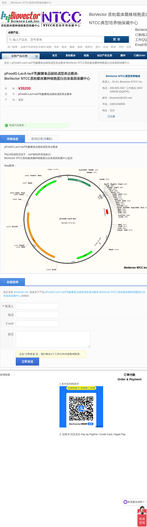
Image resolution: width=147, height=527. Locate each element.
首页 (6, 62)
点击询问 (17, 114)
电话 (11, 314)
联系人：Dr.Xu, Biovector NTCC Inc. (122, 81)
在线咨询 (12, 282)
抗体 (106, 46)
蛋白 (98, 46)
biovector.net (21, 292)
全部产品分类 (19, 56)
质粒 (57, 46)
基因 (80, 46)
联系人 (7, 306)
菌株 (72, 46)
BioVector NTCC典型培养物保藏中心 (31, 2)
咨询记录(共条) (41, 138)
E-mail (10, 323)
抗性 (128, 46)
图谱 (113, 46)
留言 (11, 334)
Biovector (43, 16)
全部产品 (13, 32)
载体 (64, 46)
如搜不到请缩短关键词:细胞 (36, 46)
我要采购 (52, 114)
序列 (121, 46)
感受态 (89, 46)
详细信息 (12, 139)
